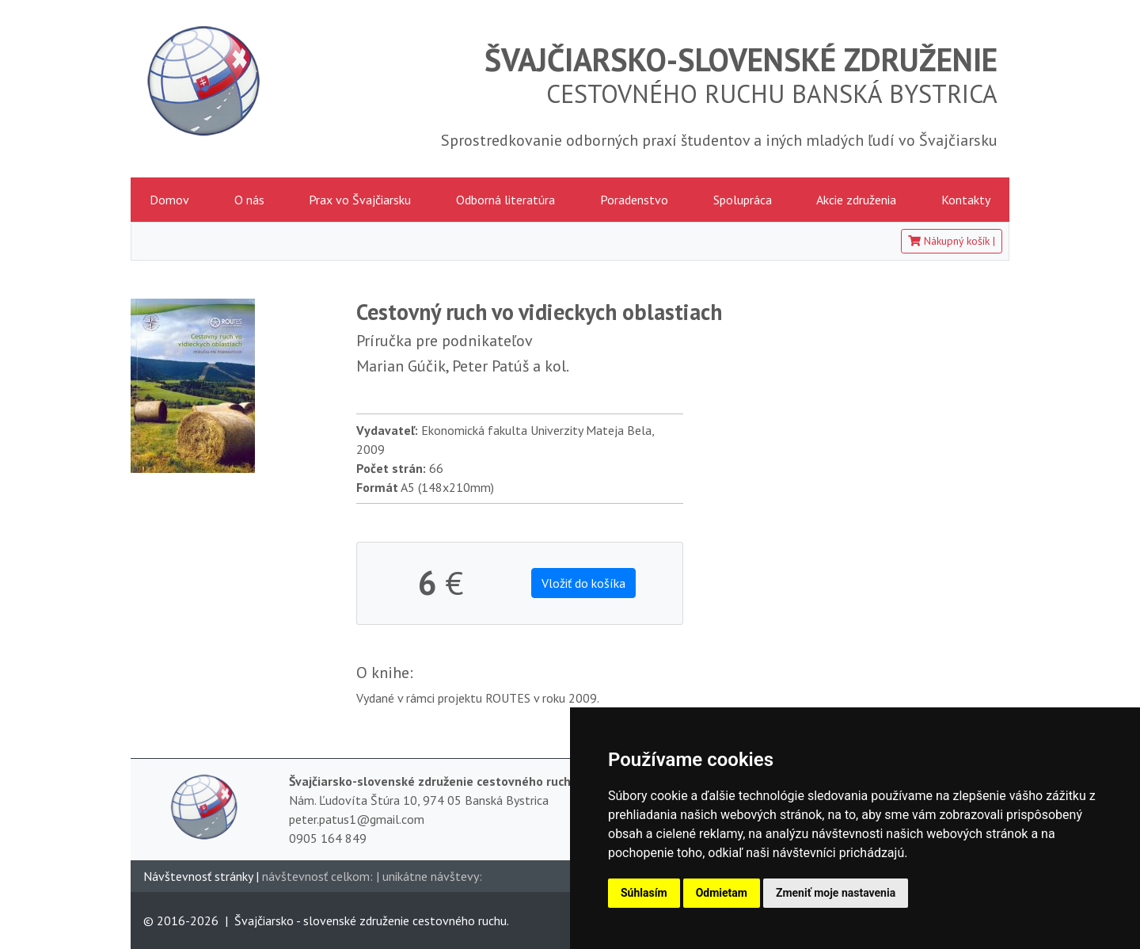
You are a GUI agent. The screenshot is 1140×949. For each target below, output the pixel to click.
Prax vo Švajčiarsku (360, 200)
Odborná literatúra (505, 200)
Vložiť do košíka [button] (583, 583)
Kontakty (965, 200)
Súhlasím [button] (644, 892)
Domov (169, 200)
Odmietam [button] (721, 892)
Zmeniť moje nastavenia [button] (835, 892)
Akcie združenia (856, 200)
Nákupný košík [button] (951, 241)
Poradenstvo (634, 200)
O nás (249, 200)
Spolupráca (742, 200)
